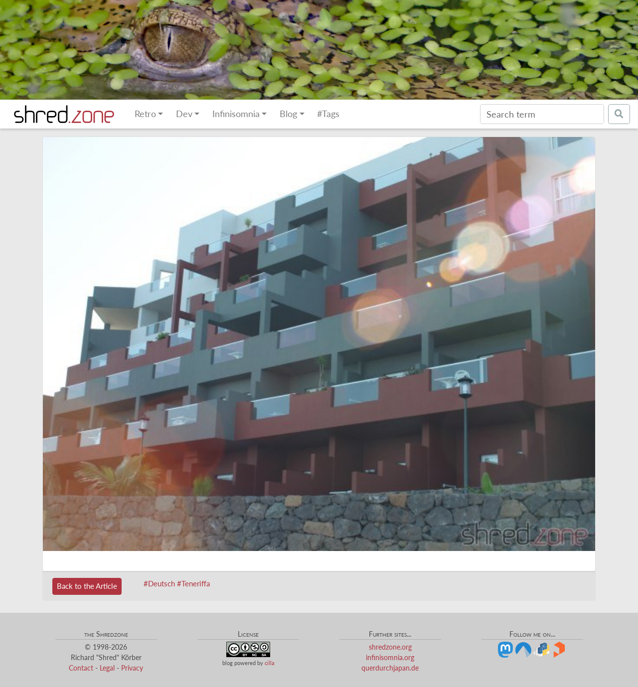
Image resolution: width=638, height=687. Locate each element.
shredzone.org (390, 647)
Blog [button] (288, 114)
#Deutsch (159, 583)
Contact (81, 668)
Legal (107, 668)
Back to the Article (87, 585)
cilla (269, 663)
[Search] (542, 114)
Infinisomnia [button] (236, 114)
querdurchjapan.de (390, 668)
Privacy (132, 668)
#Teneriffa (193, 583)
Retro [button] (145, 114)
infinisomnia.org (390, 657)
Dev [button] (184, 114)
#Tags (328, 114)
